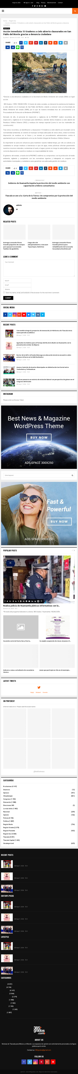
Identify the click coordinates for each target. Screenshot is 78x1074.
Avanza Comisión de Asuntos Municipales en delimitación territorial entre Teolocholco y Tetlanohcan (43, 368)
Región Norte (8, 824)
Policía (5, 818)
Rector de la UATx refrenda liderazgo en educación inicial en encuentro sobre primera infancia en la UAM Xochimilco (44, 356)
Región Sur (6, 28)
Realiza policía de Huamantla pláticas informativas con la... (31, 606)
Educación (7, 802)
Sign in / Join (28, 2)
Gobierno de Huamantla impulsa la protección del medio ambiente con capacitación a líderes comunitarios (39, 184)
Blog (38, 2)
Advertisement (51, 2)
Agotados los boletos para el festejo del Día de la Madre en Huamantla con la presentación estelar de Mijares (44, 344)
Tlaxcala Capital (8, 840)
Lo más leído (7, 808)
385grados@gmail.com (43, 1050)
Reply (32, 692)
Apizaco (6, 793)
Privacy (43, 2)
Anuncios (6, 790)
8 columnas (7, 786)
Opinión (6, 815)
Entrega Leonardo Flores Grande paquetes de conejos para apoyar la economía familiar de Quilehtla (14, 245)
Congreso (6, 799)
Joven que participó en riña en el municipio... (55, 670)
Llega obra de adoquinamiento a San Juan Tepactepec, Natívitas (38, 244)
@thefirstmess (39, 772)
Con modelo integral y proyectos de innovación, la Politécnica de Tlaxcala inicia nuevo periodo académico (44, 331)
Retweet (38, 692)
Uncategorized (8, 843)
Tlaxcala (6, 837)
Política (6, 821)
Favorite (45, 692)
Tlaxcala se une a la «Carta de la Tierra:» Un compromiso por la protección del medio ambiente (39, 197)
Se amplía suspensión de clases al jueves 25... (55, 641)
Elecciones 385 (8, 805)
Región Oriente (8, 827)
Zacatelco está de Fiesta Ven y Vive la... (17, 641)
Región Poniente (9, 831)
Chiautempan (8, 796)
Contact (60, 2)
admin (7, 37)
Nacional (6, 812)
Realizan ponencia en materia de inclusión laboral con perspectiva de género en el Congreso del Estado (45, 380)
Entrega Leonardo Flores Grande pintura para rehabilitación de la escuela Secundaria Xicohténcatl (62, 245)
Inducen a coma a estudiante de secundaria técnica (18, 671)
